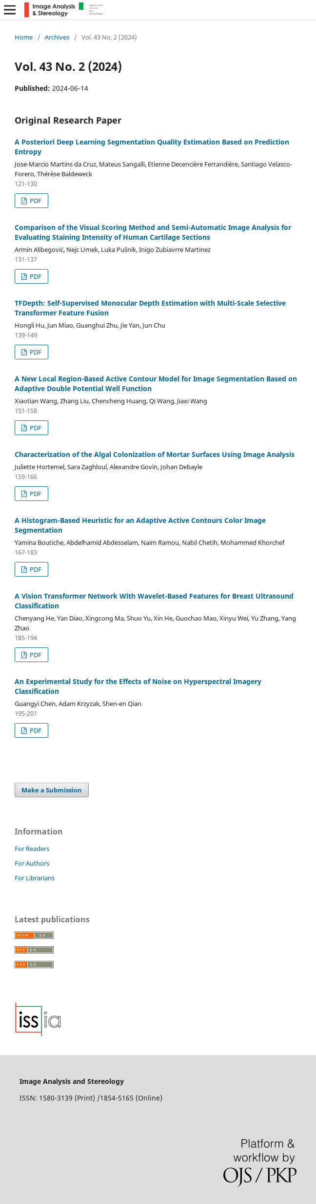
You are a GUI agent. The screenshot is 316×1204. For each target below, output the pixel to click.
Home (24, 37)
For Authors (32, 863)
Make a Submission (51, 790)
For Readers (32, 848)
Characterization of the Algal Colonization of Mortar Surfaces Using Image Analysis (155, 454)
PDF (34, 200)
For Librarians (35, 877)
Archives (57, 37)
